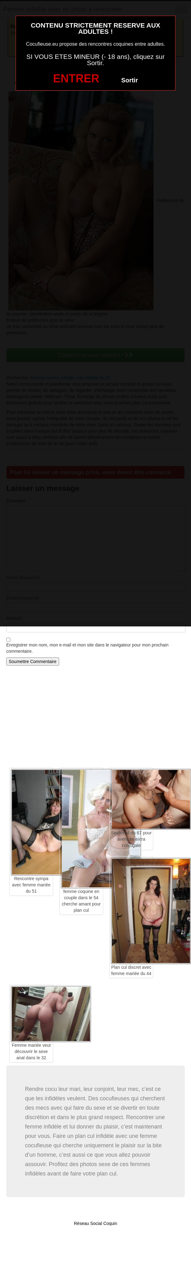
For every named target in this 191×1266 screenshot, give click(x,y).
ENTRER (76, 78)
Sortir (129, 80)
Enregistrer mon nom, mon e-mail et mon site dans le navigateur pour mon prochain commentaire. (87, 648)
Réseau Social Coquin (95, 1223)
